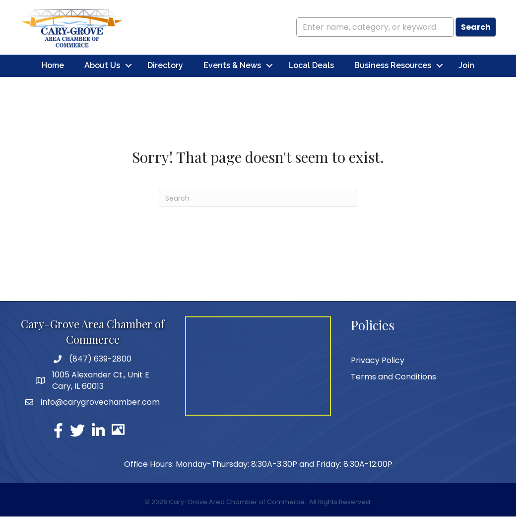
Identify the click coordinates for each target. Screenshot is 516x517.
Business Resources (392, 66)
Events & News (232, 66)
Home (53, 66)
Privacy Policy (377, 360)
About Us (102, 66)
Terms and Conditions (393, 376)
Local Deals (311, 66)
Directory (165, 66)
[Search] (258, 198)
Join (466, 66)
